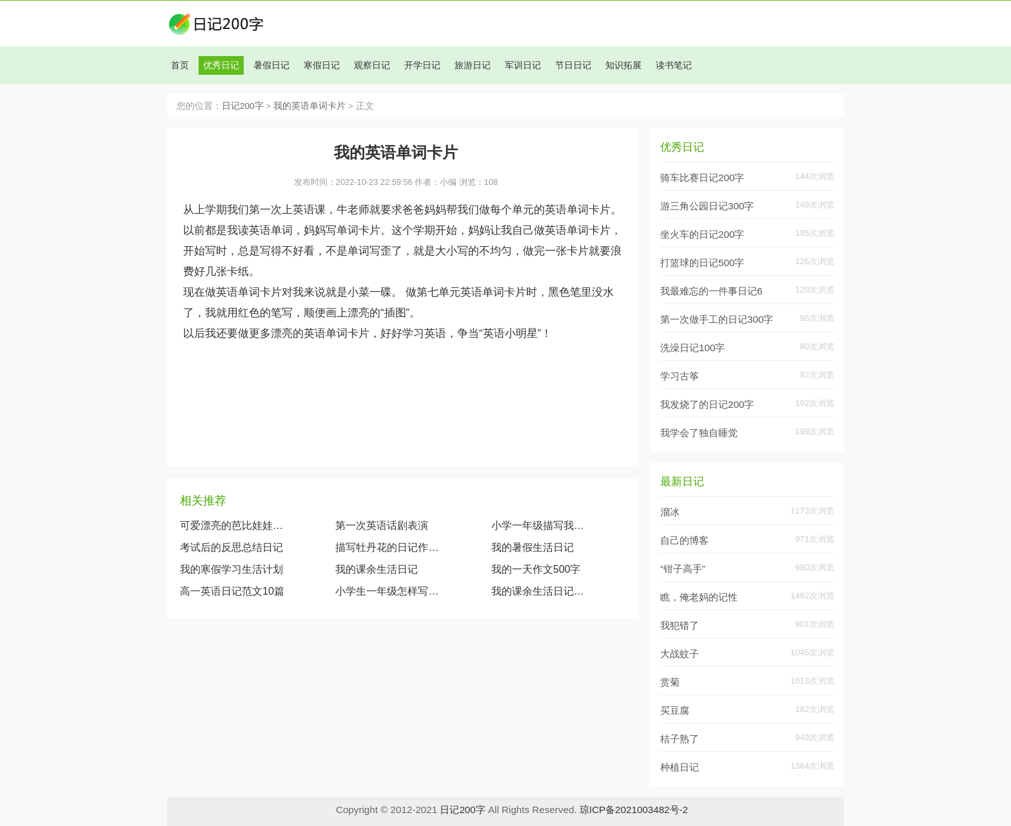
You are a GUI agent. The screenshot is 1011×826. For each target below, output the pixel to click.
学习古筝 (679, 375)
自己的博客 (684, 540)
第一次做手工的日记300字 (716, 319)
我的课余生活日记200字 (540, 591)
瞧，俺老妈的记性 (699, 596)
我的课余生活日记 (376, 569)
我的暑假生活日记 (532, 547)
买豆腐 (674, 710)
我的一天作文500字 (536, 569)
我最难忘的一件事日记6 (711, 290)
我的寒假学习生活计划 (231, 569)
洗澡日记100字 (692, 347)
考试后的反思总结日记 (231, 547)
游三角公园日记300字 (707, 205)
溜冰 (670, 511)
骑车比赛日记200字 (702, 177)
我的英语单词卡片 (309, 106)
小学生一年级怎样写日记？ (387, 591)
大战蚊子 (679, 653)
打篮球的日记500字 (702, 262)
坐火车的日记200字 (702, 234)
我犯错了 (679, 625)
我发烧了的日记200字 (707, 404)
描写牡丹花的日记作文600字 (387, 547)
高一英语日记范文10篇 (232, 591)
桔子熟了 (679, 738)
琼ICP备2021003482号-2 (634, 809)
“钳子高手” (682, 568)
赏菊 (670, 682)
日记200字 (243, 106)
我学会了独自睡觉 (699, 432)
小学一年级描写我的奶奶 (540, 525)
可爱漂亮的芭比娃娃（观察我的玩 (232, 525)
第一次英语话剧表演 (381, 525)
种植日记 (679, 767)
